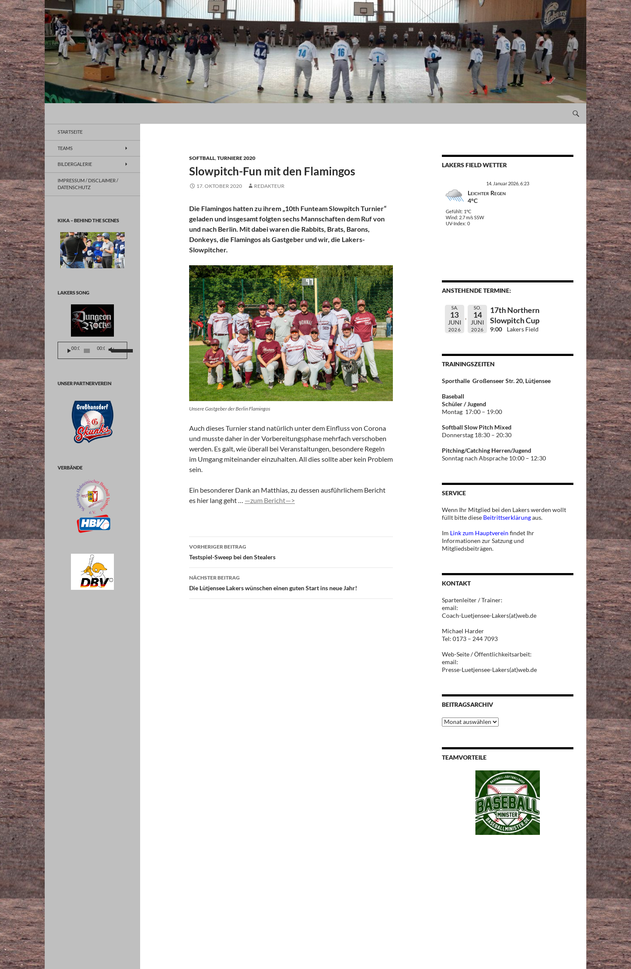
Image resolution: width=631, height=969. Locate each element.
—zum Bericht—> (270, 500)
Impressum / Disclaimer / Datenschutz (88, 184)
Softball (202, 158)
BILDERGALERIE (75, 164)
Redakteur (269, 186)
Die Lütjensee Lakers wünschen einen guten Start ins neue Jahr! (291, 582)
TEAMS (65, 148)
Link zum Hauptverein (479, 533)
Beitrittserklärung (507, 517)
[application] (92, 350)
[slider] (87, 351)
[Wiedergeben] (69, 351)
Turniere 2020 (236, 158)
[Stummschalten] (110, 351)
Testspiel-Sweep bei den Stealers (291, 551)
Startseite (70, 132)
